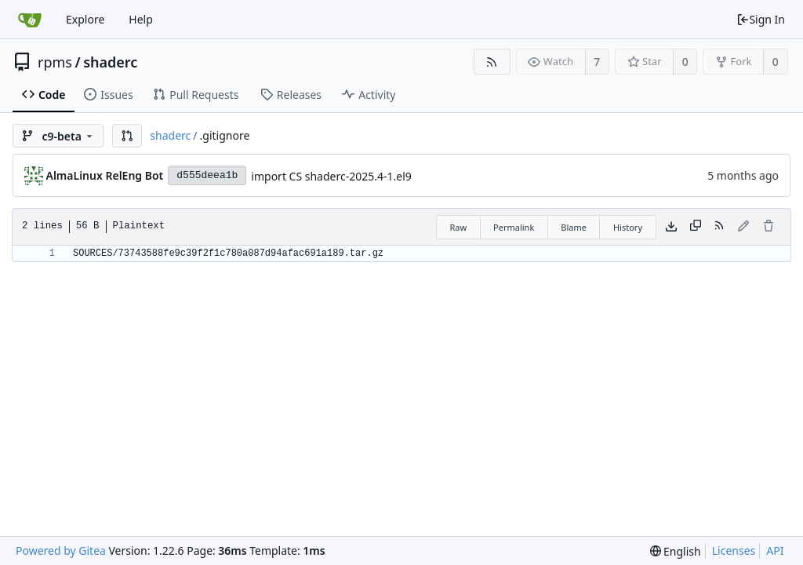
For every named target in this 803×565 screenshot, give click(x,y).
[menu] (675, 551)
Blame (574, 227)
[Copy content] (695, 226)
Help (141, 19)
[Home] (30, 19)
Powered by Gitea (61, 550)
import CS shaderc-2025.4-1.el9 (331, 176)
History (627, 227)
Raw (458, 227)
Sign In (760, 19)
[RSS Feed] (492, 62)
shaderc (110, 62)
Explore (85, 19)
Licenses (734, 550)
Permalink (513, 227)
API (774, 550)
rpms (55, 62)
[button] (127, 136)
